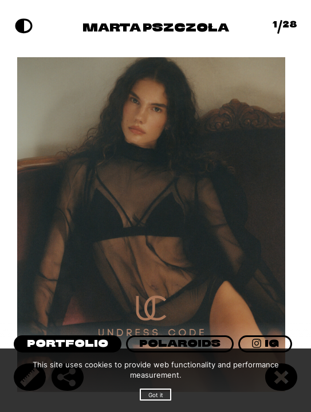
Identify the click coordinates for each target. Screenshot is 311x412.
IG (265, 344)
